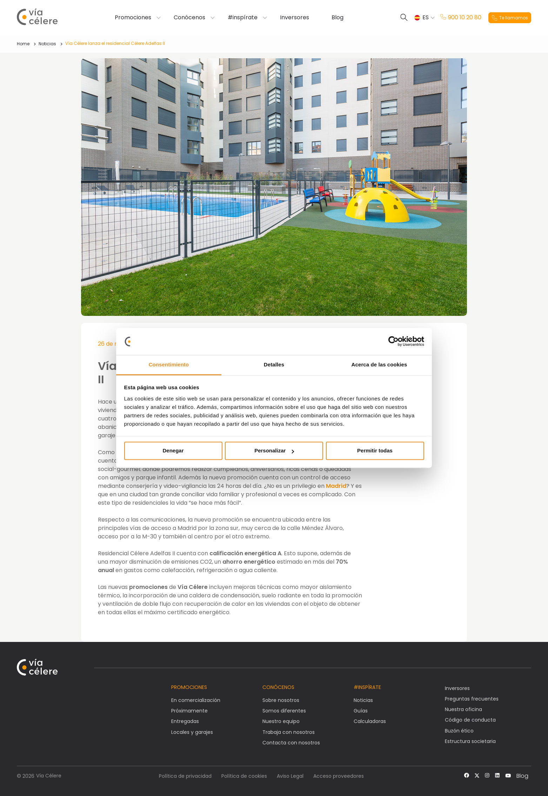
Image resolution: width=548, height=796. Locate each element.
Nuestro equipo (281, 721)
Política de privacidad (185, 776)
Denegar (172, 451)
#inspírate (243, 17)
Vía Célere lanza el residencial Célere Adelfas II (115, 43)
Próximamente (189, 711)
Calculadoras (370, 721)
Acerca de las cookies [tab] (379, 364)
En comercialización (195, 700)
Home (23, 44)
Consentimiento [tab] (169, 364)
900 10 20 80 (460, 17)
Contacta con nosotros (291, 742)
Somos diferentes (284, 711)
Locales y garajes (192, 732)
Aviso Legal (290, 776)
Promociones (133, 17)
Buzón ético (459, 731)
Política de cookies (244, 776)
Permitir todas (375, 451)
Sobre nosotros (280, 700)
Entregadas (185, 721)
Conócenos (189, 17)
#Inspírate (367, 687)
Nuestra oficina (463, 709)
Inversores (294, 17)
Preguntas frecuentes (472, 699)
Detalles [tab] (274, 364)
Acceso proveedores (338, 776)
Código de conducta (470, 720)
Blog (337, 17)
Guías (361, 711)
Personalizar (274, 451)
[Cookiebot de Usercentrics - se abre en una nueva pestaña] (393, 341)
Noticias (47, 44)
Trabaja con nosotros (288, 732)
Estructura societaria (470, 741)
